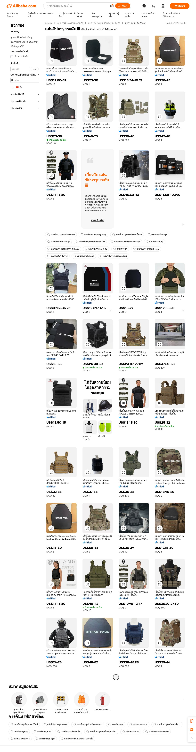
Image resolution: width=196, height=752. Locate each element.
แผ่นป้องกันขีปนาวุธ (57, 256)
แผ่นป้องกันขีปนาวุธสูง (58, 241)
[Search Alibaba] (77, 6)
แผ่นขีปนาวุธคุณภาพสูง (55, 724)
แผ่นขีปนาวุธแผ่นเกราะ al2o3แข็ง (77, 738)
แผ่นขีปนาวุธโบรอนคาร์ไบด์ (113, 256)
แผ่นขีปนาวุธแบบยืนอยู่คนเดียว (101, 731)
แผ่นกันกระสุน (115, 724)
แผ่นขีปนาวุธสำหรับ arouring (88, 724)
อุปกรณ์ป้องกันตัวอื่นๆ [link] (136, 23)
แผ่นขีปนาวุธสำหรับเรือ (68, 731)
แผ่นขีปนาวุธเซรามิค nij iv (146, 249)
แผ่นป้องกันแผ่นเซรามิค (157, 731)
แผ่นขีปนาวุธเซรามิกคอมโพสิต (127, 234)
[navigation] (24, 350)
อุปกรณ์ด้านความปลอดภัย (70, 23)
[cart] (154, 6)
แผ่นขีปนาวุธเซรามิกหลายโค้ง (90, 241)
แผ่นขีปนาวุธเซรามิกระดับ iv (61, 234)
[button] (112, 6)
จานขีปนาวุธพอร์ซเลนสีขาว (167, 724)
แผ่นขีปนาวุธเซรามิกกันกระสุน (125, 241)
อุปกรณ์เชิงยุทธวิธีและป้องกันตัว (104, 23)
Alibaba (48, 23)
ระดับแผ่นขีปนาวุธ (157, 234)
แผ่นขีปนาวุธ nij (154, 241)
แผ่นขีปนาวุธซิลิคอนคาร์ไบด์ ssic (63, 249)
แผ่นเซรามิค (120, 249)
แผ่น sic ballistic (138, 724)
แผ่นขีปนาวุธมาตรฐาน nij (93, 234)
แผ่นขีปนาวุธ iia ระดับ (96, 249)
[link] (192, 721)
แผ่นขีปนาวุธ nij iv (45, 738)
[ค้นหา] (122, 5)
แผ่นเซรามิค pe (130, 731)
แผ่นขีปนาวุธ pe (42, 731)
